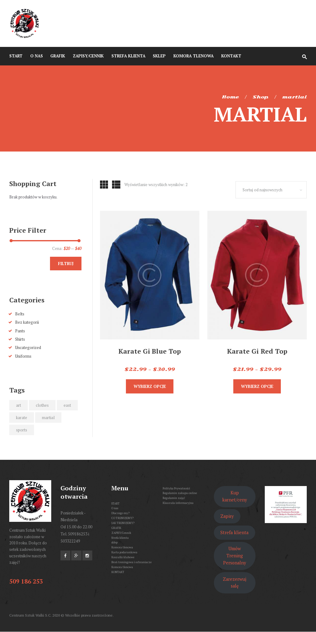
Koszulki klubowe (122, 557)
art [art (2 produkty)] (18, 405)
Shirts (20, 339)
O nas (114, 508)
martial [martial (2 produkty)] (48, 417)
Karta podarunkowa (124, 552)
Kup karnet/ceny (234, 496)
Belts (19, 314)
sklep (114, 542)
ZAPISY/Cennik (121, 533)
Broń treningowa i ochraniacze (131, 562)
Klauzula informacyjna (178, 503)
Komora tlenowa (122, 547)
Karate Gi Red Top (257, 351)
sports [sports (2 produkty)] (21, 430)
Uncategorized (28, 347)
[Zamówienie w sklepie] (271, 189)
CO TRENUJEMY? (122, 518)
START (115, 503)
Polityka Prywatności (176, 488)
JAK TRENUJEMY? (123, 523)
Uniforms (23, 356)
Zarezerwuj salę (234, 582)
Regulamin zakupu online (180, 493)
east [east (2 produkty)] (67, 405)
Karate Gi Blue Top (149, 351)
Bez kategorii (27, 322)
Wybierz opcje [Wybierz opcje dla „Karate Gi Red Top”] (257, 386)
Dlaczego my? (120, 513)
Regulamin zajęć (174, 498)
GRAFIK (116, 528)
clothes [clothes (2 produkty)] (42, 405)
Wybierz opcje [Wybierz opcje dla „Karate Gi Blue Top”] (150, 386)
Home (230, 97)
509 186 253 (26, 581)
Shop (260, 97)
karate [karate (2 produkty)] (21, 417)
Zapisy (227, 516)
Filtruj (65, 263)
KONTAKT (117, 572)
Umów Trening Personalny (234, 556)
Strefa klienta (120, 538)
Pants (20, 331)
